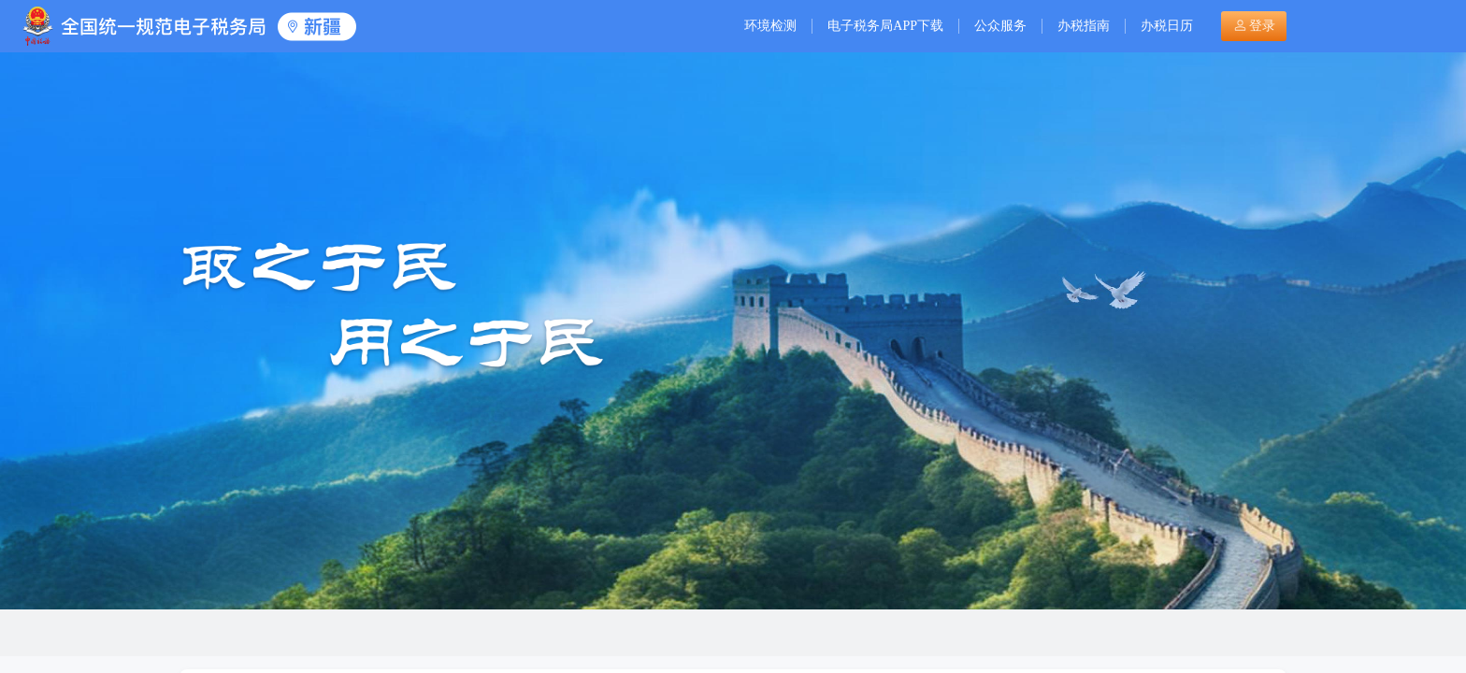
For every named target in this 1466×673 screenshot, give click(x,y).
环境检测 (770, 26)
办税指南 (1083, 26)
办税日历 (1167, 26)
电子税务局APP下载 (885, 26)
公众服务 (1000, 26)
